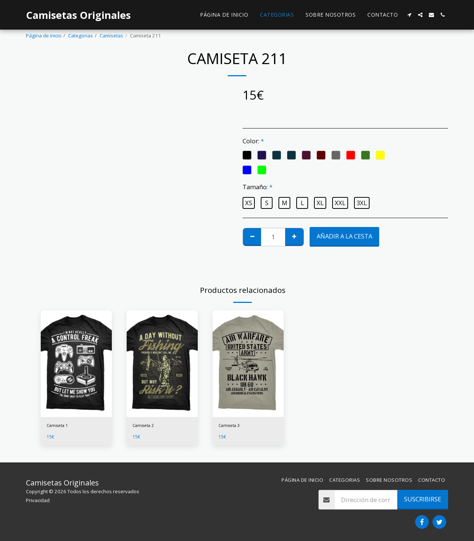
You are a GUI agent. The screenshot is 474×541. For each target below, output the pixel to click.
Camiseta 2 (145, 426)
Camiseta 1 (59, 426)
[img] (76, 363)
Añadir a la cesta (344, 236)
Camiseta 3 (231, 426)
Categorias (80, 35)
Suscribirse (422, 499)
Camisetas (111, 35)
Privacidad (38, 500)
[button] (409, 14)
